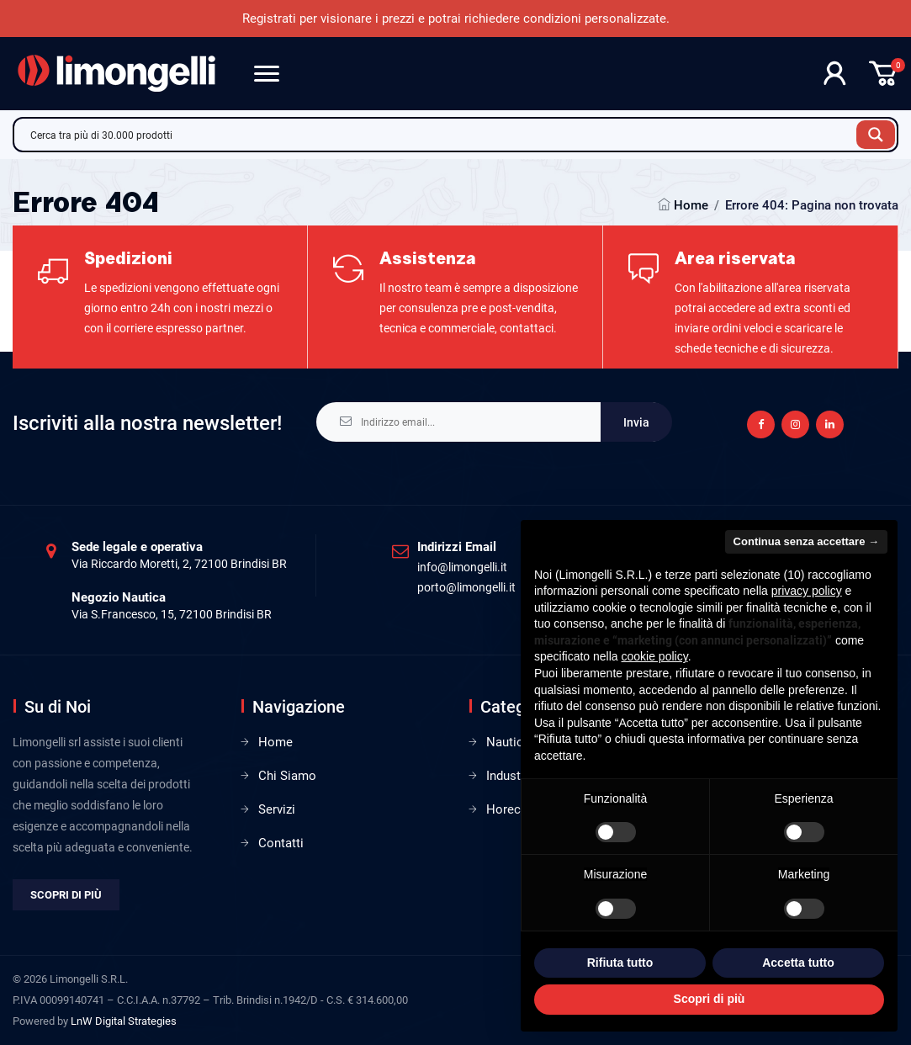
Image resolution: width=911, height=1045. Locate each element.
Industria (510, 775)
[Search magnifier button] (875, 134)
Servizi (276, 809)
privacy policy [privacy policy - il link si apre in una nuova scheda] (806, 590)
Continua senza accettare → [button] (806, 541)
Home (691, 205)
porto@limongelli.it (466, 587)
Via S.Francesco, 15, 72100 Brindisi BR (172, 614)
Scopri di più (66, 895)
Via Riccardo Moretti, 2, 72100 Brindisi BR (179, 563)
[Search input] (439, 134)
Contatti (281, 843)
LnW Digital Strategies (124, 1021)
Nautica (508, 742)
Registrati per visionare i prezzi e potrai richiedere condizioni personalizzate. (456, 18)
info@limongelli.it (462, 567)
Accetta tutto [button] (798, 962)
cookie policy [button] (655, 656)
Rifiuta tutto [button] (620, 962)
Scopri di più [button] (709, 998)
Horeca (506, 809)
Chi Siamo (287, 775)
